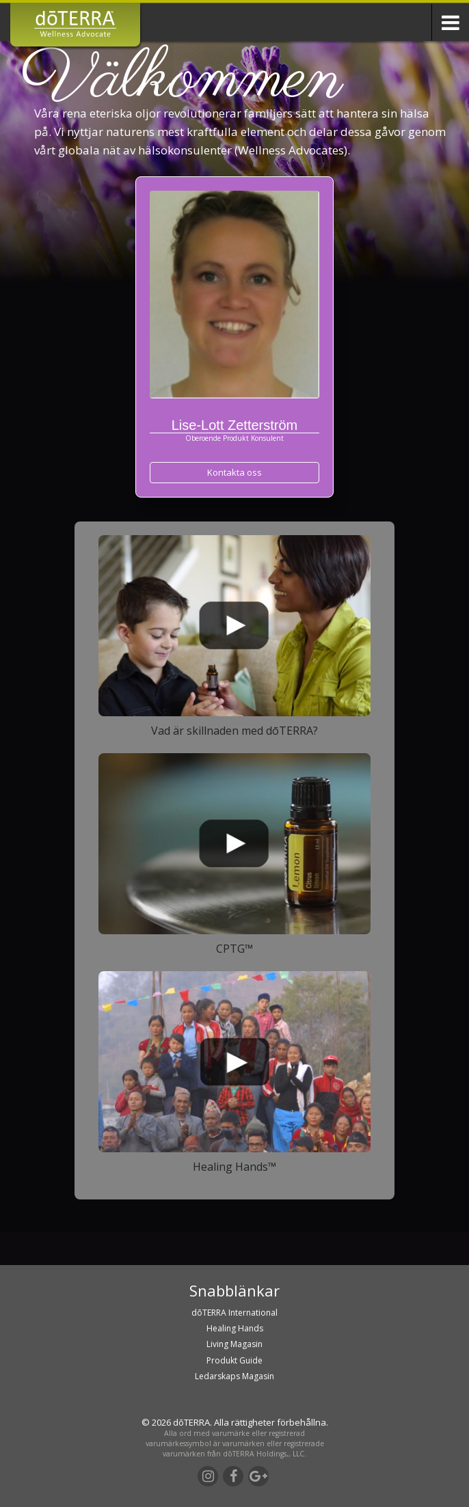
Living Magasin (234, 1344)
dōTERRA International (234, 1312)
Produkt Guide (234, 1360)
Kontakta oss (234, 472)
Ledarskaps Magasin (234, 1376)
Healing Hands (234, 1328)
